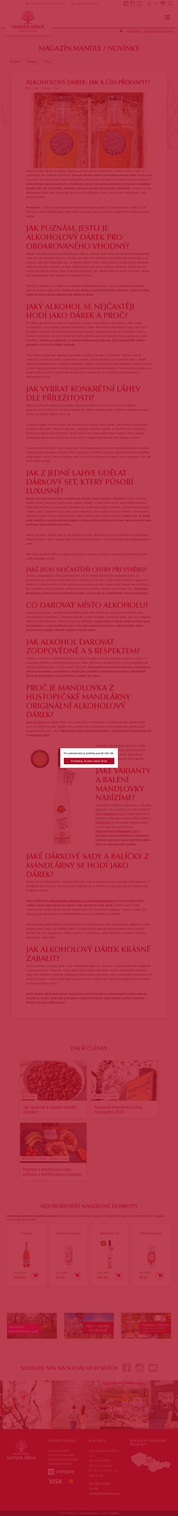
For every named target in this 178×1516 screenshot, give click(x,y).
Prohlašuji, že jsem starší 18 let (89, 761)
